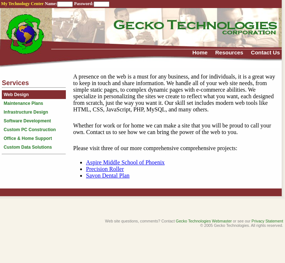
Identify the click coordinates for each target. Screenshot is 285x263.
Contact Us (265, 52)
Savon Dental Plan (108, 175)
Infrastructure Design (26, 112)
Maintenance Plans (23, 103)
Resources (229, 52)
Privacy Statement (267, 221)
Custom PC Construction (30, 129)
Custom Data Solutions (28, 147)
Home (200, 52)
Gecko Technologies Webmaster (204, 221)
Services (15, 83)
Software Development (27, 120)
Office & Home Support (28, 138)
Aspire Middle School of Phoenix (125, 162)
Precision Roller (105, 169)
